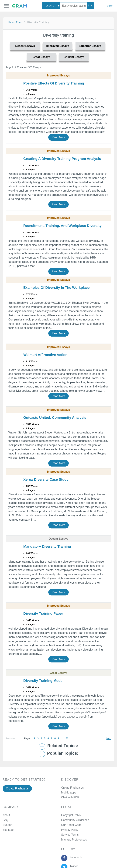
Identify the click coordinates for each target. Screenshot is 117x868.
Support (7, 824)
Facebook (75, 857)
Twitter (73, 866)
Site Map (8, 829)
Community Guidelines (75, 819)
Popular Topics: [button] (62, 753)
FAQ (5, 819)
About (6, 815)
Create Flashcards (17, 788)
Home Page (15, 22)
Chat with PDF (70, 797)
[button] (6, 5)
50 (67, 738)
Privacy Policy (69, 829)
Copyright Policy (71, 815)
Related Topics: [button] (62, 745)
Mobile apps (68, 792)
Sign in (110, 6)
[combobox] (51, 5)
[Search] (90, 5)
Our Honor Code (71, 824)
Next (108, 738)
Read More (58, 137)
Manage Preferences (74, 839)
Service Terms (70, 834)
